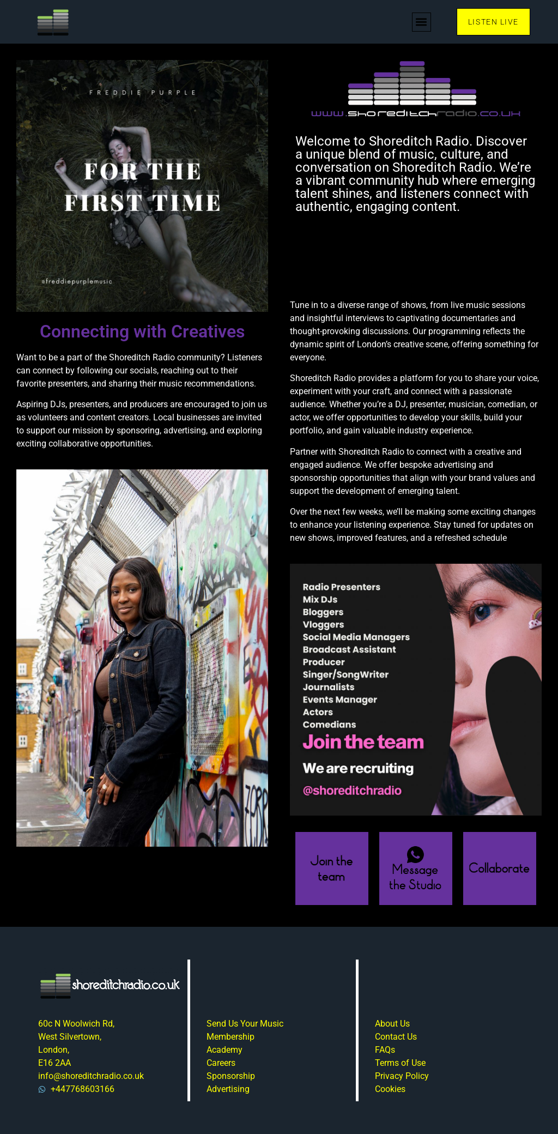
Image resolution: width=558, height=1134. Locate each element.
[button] (421, 22)
